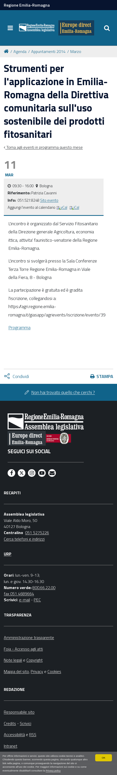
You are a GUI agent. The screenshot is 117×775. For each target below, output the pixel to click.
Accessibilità (14, 734)
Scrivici (25, 723)
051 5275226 (37, 533)
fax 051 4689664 (19, 594)
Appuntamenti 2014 (48, 51)
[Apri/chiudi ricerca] (107, 28)
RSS (32, 734)
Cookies (54, 671)
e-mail (24, 600)
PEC (37, 600)
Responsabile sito (19, 712)
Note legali (13, 660)
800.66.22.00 (43, 587)
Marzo (75, 51)
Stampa (104, 376)
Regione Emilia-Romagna (27, 5)
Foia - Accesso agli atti (23, 649)
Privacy (37, 671)
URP (7, 554)
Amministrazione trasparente (29, 637)
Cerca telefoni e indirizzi (24, 539)
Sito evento (49, 200)
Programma (19, 327)
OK (103, 757)
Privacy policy (53, 770)
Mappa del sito (16, 671)
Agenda (19, 51)
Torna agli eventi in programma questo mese (44, 147)
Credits (10, 723)
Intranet (10, 746)
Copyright (34, 660)
